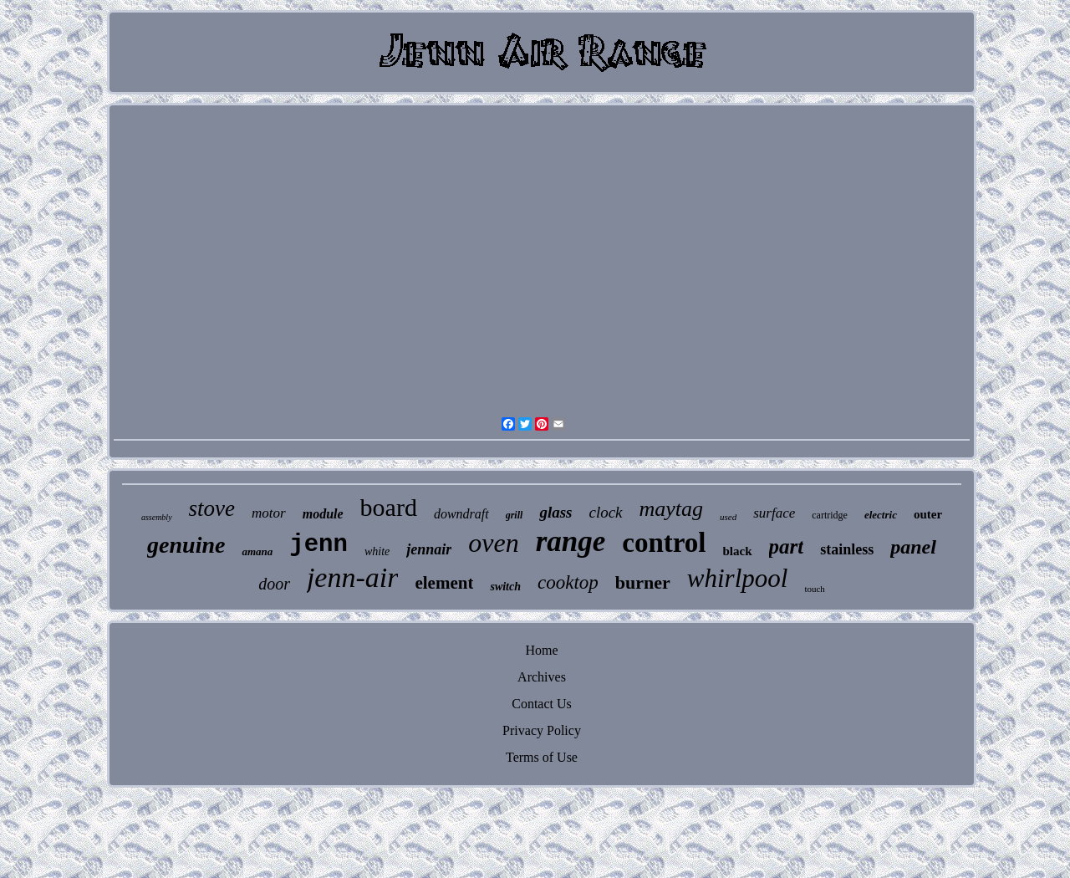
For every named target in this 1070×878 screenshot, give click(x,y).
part (786, 546)
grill (514, 515)
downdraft (461, 514)
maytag (671, 509)
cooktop (568, 582)
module (323, 514)
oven (493, 543)
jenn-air (353, 577)
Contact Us (542, 704)
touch (814, 589)
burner (642, 582)
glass (555, 512)
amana (257, 551)
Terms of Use (542, 757)
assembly (156, 517)
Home (541, 650)
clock (605, 512)
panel (913, 547)
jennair (428, 549)
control (664, 543)
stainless (847, 549)
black (737, 551)
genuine (186, 545)
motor (269, 513)
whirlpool (737, 578)
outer (928, 514)
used (728, 517)
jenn (318, 545)
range (571, 541)
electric (880, 514)
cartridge (830, 515)
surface (774, 513)
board (388, 507)
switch (505, 586)
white (377, 551)
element (444, 583)
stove (212, 508)
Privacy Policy (541, 730)
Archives (541, 677)
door (274, 583)
